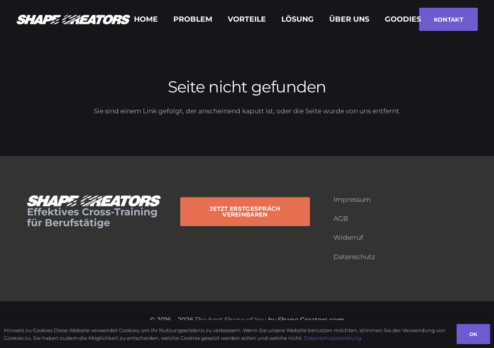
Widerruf (348, 237)
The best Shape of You (231, 320)
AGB (340, 218)
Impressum (352, 199)
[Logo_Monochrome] (73, 19)
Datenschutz (354, 257)
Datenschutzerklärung (332, 338)
